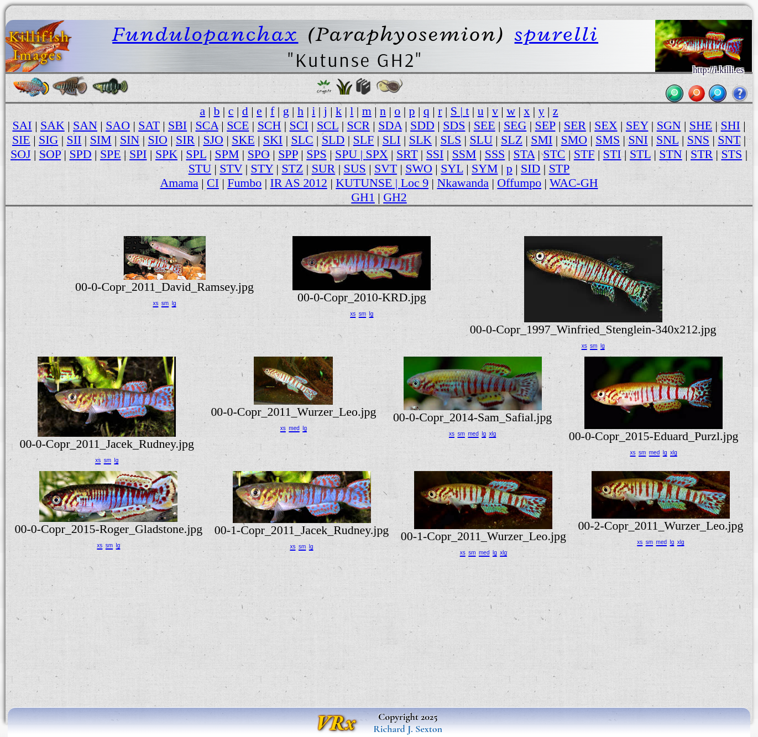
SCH (269, 125)
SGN (669, 125)
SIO (157, 140)
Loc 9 (414, 183)
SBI (177, 125)
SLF (363, 140)
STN (670, 154)
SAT (149, 125)
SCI (299, 125)
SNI (637, 140)
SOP (50, 154)
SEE (484, 125)
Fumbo (244, 183)
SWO (418, 168)
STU (200, 168)
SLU (480, 140)
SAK (52, 125)
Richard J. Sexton (407, 729)
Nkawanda (463, 183)
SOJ (20, 154)
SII (74, 140)
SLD (333, 140)
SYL (452, 168)
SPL (196, 154)
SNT (729, 140)
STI (612, 154)
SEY (637, 125)
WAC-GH (574, 183)
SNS (698, 140)
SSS (495, 154)
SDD (422, 125)
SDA (390, 125)
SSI (435, 154)
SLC (302, 140)
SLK (420, 140)
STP (559, 168)
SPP (288, 154)
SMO (574, 140)
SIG (48, 140)
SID (530, 168)
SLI (392, 140)
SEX (605, 125)
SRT (406, 154)
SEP (545, 125)
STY (262, 168)
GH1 (363, 197)
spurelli (557, 34)
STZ (292, 168)
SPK (166, 154)
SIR (185, 140)
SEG (515, 125)
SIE (21, 140)
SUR (324, 168)
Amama (179, 183)
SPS (316, 154)
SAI (22, 125)
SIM (101, 140)
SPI (138, 154)
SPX (376, 154)
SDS (454, 125)
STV (230, 168)
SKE (243, 140)
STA (524, 154)
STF (584, 154)
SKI (273, 140)
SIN (129, 140)
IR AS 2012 (298, 183)
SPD (80, 154)
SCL (327, 125)
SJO (213, 140)
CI (213, 183)
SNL (667, 140)
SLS (450, 140)
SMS (607, 140)
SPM (227, 154)
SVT (385, 168)
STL (640, 154)
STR (702, 154)
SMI (541, 140)
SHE (700, 125)
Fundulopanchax (205, 34)
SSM (464, 154)
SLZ (511, 140)
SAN (85, 125)
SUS (355, 168)
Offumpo (519, 183)
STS (731, 154)
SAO (118, 125)
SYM (485, 168)
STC (554, 154)
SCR (358, 125)
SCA (206, 125)
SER (575, 125)
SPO (259, 154)
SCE (238, 125)
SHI (730, 125)
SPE (110, 154)
